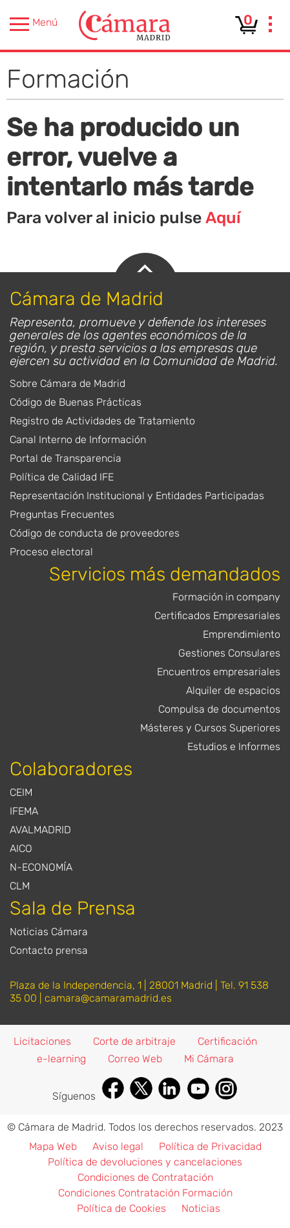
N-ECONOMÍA (41, 867)
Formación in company (226, 597)
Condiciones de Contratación (145, 1177)
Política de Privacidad (210, 1146)
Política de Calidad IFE (62, 477)
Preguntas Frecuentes (62, 514)
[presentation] (270, 25)
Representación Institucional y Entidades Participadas (137, 496)
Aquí (223, 217)
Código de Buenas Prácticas (75, 402)
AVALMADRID (40, 830)
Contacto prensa (49, 950)
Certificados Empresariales (217, 615)
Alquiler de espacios (233, 690)
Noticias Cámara (49, 932)
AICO (21, 848)
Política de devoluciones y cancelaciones (145, 1162)
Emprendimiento (241, 634)
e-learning (61, 1059)
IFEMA (24, 811)
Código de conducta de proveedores (95, 533)
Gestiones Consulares (229, 653)
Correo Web (135, 1059)
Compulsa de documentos (219, 709)
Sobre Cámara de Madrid (67, 383)
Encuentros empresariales (218, 672)
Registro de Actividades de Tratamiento (102, 421)
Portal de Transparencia (65, 458)
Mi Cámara (209, 1059)
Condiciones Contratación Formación (145, 1193)
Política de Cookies (121, 1208)
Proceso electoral (51, 552)
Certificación (227, 1041)
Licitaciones (42, 1041)
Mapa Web (53, 1146)
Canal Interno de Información (78, 439)
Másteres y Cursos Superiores (210, 728)
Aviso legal (117, 1146)
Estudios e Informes (233, 746)
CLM (20, 886)
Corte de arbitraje (134, 1041)
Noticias (200, 1208)
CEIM (21, 792)
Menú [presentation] (33, 24)
